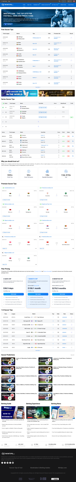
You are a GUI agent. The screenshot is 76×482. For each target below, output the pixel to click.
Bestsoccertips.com (9, 204)
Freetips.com (56, 54)
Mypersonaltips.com (9, 220)
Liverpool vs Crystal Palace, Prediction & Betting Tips (62, 359)
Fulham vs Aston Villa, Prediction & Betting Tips (64, 384)
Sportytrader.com (57, 65)
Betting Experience (33, 404)
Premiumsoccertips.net (47, 187)
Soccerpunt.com (57, 37)
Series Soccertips (48, 271)
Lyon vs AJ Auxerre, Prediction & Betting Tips (26, 376)
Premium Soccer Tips (8, 184)
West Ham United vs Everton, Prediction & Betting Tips (25, 368)
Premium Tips (36, 4)
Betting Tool (55, 4)
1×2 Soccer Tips (7, 310)
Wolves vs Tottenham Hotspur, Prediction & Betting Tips (63, 368)
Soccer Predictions (8, 355)
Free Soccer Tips (7, 30)
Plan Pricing (71, 4)
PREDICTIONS (63, 4)
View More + (38, 87)
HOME (24, 4)
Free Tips (29, 4)
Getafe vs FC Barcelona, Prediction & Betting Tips (26, 359)
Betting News (56, 404)
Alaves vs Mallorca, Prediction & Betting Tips (26, 384)
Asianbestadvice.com (10, 187)
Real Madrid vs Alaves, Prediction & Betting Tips (63, 394)
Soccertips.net (57, 82)
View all (73, 354)
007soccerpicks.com (58, 59)
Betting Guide (6, 404)
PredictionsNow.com (47, 220)
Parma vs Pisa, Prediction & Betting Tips (62, 376)
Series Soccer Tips (45, 4)
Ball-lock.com (56, 48)
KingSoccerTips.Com (47, 204)
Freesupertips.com (57, 42)
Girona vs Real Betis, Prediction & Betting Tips (26, 393)
